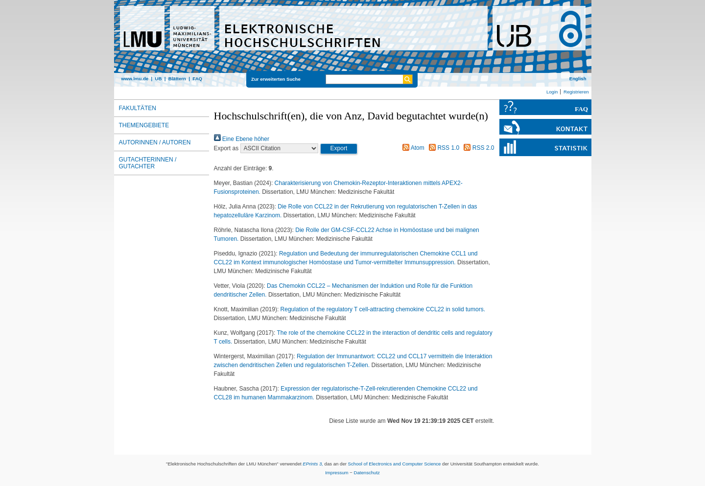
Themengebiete (144, 125)
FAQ (197, 78)
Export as (226, 148)
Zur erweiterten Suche (276, 79)
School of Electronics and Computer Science (394, 463)
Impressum (336, 472)
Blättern (177, 78)
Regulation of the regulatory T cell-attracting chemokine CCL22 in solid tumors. (383, 309)
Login (552, 91)
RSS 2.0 (477, 147)
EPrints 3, (313, 463)
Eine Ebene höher (241, 139)
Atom (412, 147)
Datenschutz (367, 472)
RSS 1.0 (442, 147)
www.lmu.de (135, 78)
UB (158, 78)
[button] (339, 148)
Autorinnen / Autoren (155, 142)
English (578, 78)
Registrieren (576, 91)
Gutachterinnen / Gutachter (148, 163)
